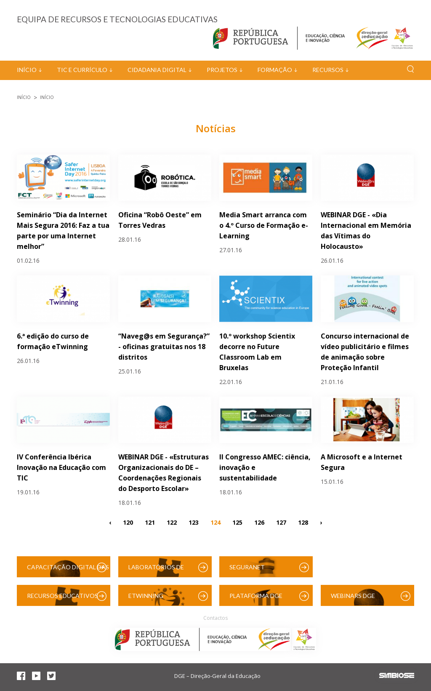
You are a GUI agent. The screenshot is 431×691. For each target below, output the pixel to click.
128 (303, 522)
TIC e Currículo (82, 69)
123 (194, 522)
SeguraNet (247, 567)
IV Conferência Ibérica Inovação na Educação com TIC (61, 467)
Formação (275, 69)
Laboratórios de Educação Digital (157, 570)
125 (237, 522)
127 (281, 522)
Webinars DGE (353, 595)
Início (27, 69)
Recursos (327, 69)
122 (172, 522)
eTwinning (145, 595)
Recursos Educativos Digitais (62, 599)
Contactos (215, 618)
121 (150, 522)
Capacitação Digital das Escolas (68, 570)
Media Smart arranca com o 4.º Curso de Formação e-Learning (263, 225)
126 (259, 522)
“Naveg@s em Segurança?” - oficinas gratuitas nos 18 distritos (164, 346)
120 (128, 522)
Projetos (222, 69)
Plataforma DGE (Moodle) (255, 599)
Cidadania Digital (157, 69)
